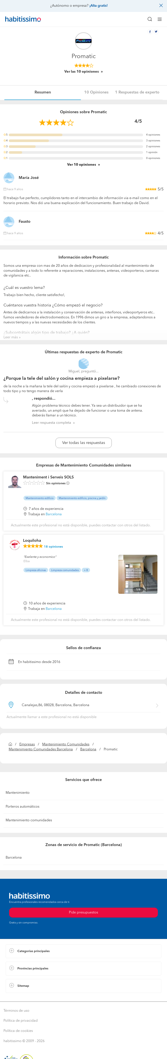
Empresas (27, 744)
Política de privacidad (20, 1021)
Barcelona (88, 749)
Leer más (10, 337)
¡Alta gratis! (98, 6)
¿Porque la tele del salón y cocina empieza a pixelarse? (61, 378)
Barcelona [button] (54, 514)
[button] (83, 951)
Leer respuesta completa (51, 423)
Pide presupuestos (83, 912)
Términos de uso (16, 1011)
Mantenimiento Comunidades (65, 744)
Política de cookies (18, 1031)
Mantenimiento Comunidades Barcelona (41, 749)
